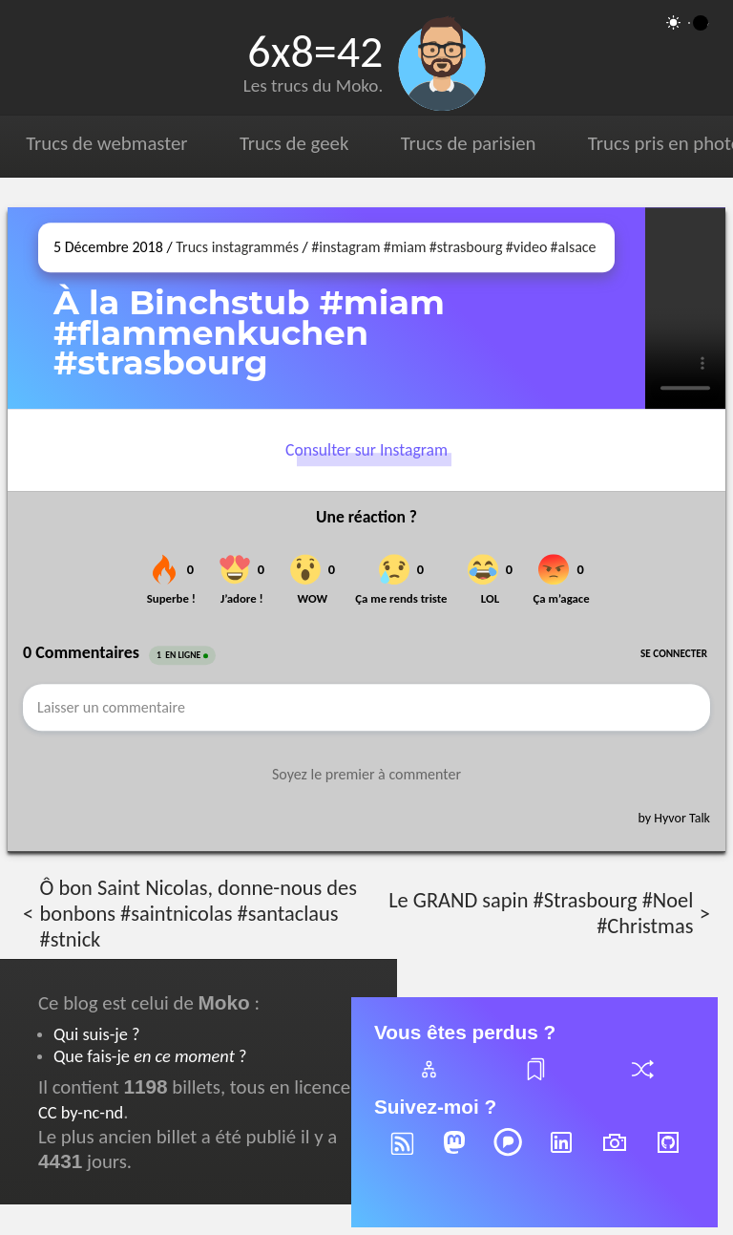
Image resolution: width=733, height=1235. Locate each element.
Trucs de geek (294, 143)
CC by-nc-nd (80, 1112)
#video (527, 247)
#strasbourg (466, 247)
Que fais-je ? (149, 1056)
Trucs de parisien (468, 143)
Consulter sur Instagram (366, 449)
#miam (405, 247)
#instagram (345, 247)
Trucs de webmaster (106, 143)
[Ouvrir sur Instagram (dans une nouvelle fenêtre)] (685, 308)
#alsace (574, 247)
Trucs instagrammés (237, 247)
